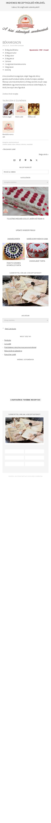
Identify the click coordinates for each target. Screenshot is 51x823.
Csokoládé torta (37, 261)
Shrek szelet (19, 117)
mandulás (30, 144)
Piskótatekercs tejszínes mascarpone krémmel (20, 347)
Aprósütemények (14, 142)
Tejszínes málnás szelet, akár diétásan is (25, 219)
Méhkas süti (32, 117)
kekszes (18, 144)
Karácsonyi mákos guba (37, 239)
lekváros (23, 144)
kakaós (10, 144)
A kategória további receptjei (25, 400)
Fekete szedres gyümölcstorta (14, 264)
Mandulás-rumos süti (8, 135)
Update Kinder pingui (25, 230)
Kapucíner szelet (10, 354)
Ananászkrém (14, 239)
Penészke (7, 340)
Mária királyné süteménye (13, 351)
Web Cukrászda (25, 23)
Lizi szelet (7, 344)
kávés (13, 144)
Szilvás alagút (7, 117)
